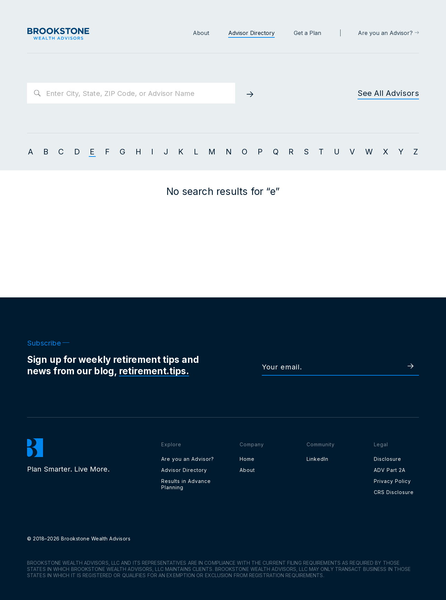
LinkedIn (317, 459)
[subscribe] (403, 366)
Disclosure (387, 459)
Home (247, 459)
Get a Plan (307, 32)
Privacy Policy (392, 481)
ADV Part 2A (389, 470)
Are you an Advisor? (385, 32)
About (201, 32)
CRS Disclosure (394, 492)
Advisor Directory (251, 32)
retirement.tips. (154, 371)
